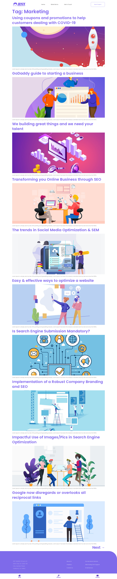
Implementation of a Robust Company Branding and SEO (57, 384)
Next (98, 547)
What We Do (54, 4)
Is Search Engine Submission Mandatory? (51, 331)
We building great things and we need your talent (52, 126)
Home (43, 4)
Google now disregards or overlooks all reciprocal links (49, 495)
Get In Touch (68, 4)
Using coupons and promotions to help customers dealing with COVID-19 (49, 20)
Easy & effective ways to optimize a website (53, 280)
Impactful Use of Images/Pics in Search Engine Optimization (56, 440)
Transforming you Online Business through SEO (56, 179)
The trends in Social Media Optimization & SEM (55, 230)
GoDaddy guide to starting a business (47, 73)
